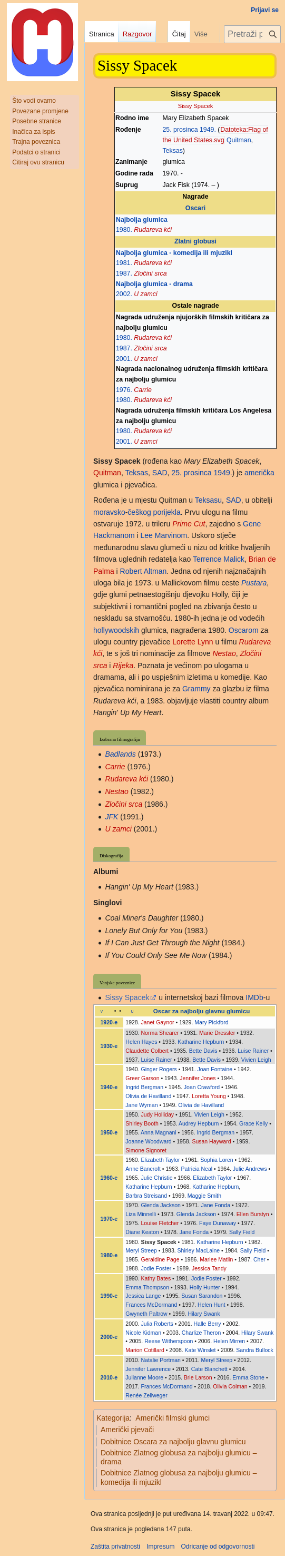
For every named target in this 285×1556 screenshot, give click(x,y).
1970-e (109, 1219)
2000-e (109, 1337)
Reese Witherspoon (168, 1341)
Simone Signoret (145, 1150)
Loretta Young (209, 1096)
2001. (124, 359)
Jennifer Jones (197, 1078)
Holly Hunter (205, 1287)
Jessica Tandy (209, 1268)
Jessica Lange (143, 1296)
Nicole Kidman (143, 1332)
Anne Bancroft (143, 1169)
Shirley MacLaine (199, 1250)
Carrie (143, 390)
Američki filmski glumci (172, 1418)
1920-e (109, 1022)
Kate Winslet (200, 1350)
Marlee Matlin (216, 1259)
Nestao (223, 653)
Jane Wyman (141, 1105)
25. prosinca (180, 129)
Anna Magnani (158, 1132)
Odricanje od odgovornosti (217, 1546)
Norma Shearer (160, 1033)
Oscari (195, 208)
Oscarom (244, 630)
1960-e (109, 1178)
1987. (124, 273)
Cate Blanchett (209, 1369)
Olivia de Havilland (148, 1096)
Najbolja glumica (142, 219)
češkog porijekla (153, 512)
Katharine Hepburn (201, 1042)
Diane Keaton (142, 1232)
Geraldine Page (160, 1259)
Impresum (160, 1546)
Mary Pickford (211, 1022)
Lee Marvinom (163, 535)
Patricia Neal (197, 1169)
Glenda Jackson (161, 1205)
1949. (208, 129)
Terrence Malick (218, 559)
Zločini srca (150, 273)
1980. (124, 229)
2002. (124, 294)
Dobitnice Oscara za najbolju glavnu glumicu (173, 1441)
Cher (259, 1259)
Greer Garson (142, 1078)
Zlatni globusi (195, 241)
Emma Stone (248, 1377)
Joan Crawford (202, 1087)
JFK (111, 817)
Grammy (196, 688)
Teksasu (208, 500)
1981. (124, 263)
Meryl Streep (141, 1250)
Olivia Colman (230, 1386)
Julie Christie (157, 1178)
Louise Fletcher (160, 1223)
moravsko (109, 512)
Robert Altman (143, 571)
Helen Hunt (211, 1304)
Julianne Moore (144, 1377)
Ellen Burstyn (253, 1214)
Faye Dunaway (217, 1223)
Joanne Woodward (148, 1141)
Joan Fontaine (215, 1069)
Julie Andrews (250, 1169)
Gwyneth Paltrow (146, 1313)
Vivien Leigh (256, 1059)
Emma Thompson (147, 1287)
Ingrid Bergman (144, 1087)
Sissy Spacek (127, 997)
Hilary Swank (204, 1313)
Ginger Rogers (159, 1069)
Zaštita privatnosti (115, 1546)
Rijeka (123, 665)
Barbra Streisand (146, 1195)
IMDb (254, 997)
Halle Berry (207, 1323)
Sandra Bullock (254, 1350)
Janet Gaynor (157, 1022)
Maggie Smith (204, 1195)
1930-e (109, 1046)
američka (259, 472)
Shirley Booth (141, 1123)
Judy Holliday (157, 1114)
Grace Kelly (253, 1123)
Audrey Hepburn (199, 1123)
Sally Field (241, 1232)
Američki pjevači (127, 1429)
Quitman (239, 140)
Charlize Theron (201, 1332)
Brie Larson (198, 1377)
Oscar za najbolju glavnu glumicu (201, 1011)
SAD (160, 472)
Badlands (120, 754)
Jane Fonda (215, 1205)
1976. (124, 390)
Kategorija (113, 1418)
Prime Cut (188, 524)
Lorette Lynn (192, 642)
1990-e (109, 1296)
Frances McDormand (151, 1304)
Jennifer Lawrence (148, 1369)
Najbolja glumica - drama (154, 284)
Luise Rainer (253, 1051)
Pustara (254, 583)
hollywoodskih (116, 630)
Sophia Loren (216, 1160)
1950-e (109, 1132)
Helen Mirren (229, 1341)
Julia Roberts (157, 1323)
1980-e (109, 1255)
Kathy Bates (156, 1278)
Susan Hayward (211, 1141)
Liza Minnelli (140, 1214)
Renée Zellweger (146, 1395)
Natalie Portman (161, 1360)
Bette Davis (203, 1051)
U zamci (145, 294)
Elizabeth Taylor (160, 1160)
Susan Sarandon (201, 1296)
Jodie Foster (156, 1268)
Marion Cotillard (144, 1350)
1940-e (109, 1087)
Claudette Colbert (147, 1051)
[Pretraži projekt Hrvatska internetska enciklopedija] (252, 34)
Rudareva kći (153, 229)
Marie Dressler (217, 1033)
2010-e (109, 1377)
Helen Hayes (141, 1042)
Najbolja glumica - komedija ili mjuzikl (174, 253)
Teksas (173, 150)
